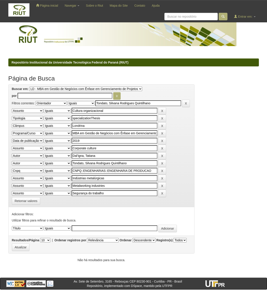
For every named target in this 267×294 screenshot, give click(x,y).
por (14, 95)
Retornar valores (26, 201)
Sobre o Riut (94, 5)
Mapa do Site (119, 5)
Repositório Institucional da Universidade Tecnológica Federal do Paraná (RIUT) (70, 62)
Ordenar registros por (70, 240)
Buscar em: (20, 89)
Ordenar (125, 240)
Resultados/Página (25, 240)
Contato (139, 5)
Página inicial (47, 5)
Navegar (72, 5)
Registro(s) (164, 240)
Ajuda (156, 5)
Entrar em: (244, 16)
